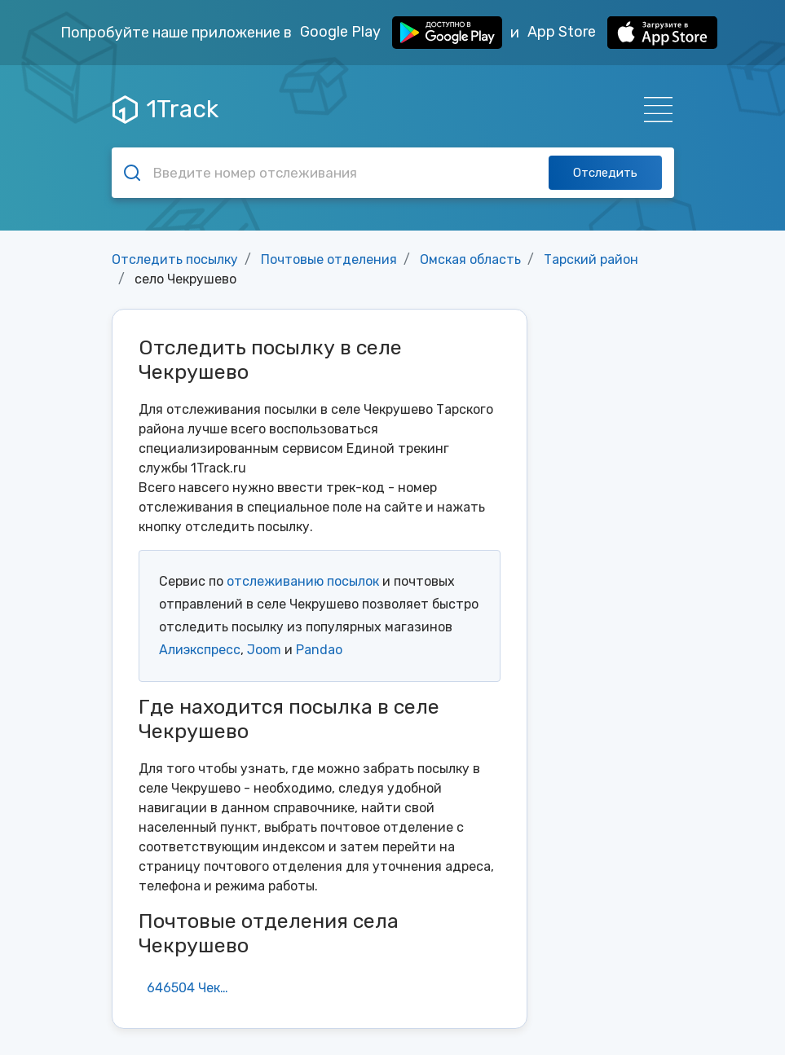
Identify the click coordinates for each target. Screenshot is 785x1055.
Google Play (401, 32)
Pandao (319, 649)
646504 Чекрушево (195, 988)
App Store (622, 32)
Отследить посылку (175, 259)
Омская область (470, 259)
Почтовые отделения (329, 259)
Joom (264, 649)
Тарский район (591, 259)
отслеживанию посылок (303, 581)
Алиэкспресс (199, 649)
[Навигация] (653, 109)
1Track (165, 109)
